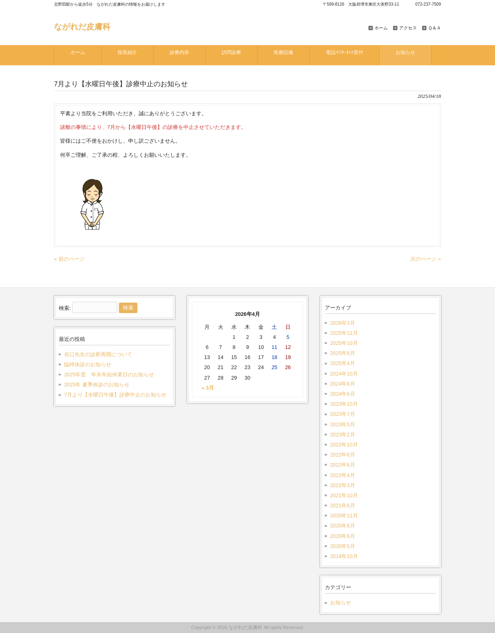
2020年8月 (342, 526)
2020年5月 (342, 546)
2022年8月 (342, 455)
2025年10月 (344, 343)
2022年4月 (342, 475)
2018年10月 (344, 556)
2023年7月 (342, 414)
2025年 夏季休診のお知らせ (96, 385)
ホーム (381, 27)
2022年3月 (342, 485)
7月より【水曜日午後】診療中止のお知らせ (115, 395)
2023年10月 (344, 404)
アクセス (408, 27)
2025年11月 (344, 333)
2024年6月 (342, 394)
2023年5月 (342, 424)
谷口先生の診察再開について (98, 354)
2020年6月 (342, 536)
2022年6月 (342, 465)
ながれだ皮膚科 (82, 26)
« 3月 (208, 388)
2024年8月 (342, 384)
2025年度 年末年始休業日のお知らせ (109, 374)
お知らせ (340, 603)
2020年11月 (344, 516)
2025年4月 (342, 363)
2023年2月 (342, 435)
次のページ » (425, 259)
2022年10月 (344, 445)
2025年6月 (342, 353)
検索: (65, 308)
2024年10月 (344, 374)
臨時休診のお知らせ (87, 364)
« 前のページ (69, 259)
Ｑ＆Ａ (434, 27)
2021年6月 (342, 505)
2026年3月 (342, 323)
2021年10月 (344, 495)
